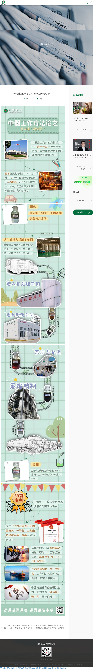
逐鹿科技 (79, 664)
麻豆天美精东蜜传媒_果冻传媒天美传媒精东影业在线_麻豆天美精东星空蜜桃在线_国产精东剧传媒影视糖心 (35, 668)
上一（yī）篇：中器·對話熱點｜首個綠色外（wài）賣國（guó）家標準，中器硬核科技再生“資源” (32, 625)
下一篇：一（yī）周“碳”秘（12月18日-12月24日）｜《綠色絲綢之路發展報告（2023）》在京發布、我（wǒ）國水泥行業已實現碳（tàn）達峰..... (33, 628)
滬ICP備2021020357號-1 (64, 664)
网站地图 (2, 668)
